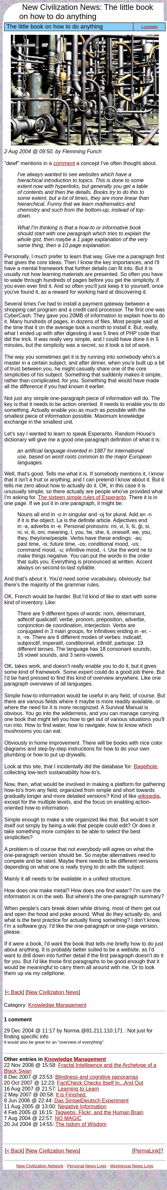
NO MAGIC (68, 1118)
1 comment (149, 27)
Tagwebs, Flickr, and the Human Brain (99, 1112)
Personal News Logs (86, 1165)
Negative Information (82, 1106)
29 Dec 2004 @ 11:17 (29, 1030)
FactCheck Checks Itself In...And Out (100, 1083)
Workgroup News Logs (131, 1165)
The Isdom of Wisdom (81, 1124)
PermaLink (146, 1151)
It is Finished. (71, 1094)
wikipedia (148, 796)
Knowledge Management (57, 1005)
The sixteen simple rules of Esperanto (82, 497)
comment (64, 163)
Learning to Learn (78, 1089)
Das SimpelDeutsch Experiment (91, 1100)
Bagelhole (145, 766)
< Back (14, 992)
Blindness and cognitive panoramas (96, 1077)
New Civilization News (53, 992)
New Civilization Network (39, 1165)
